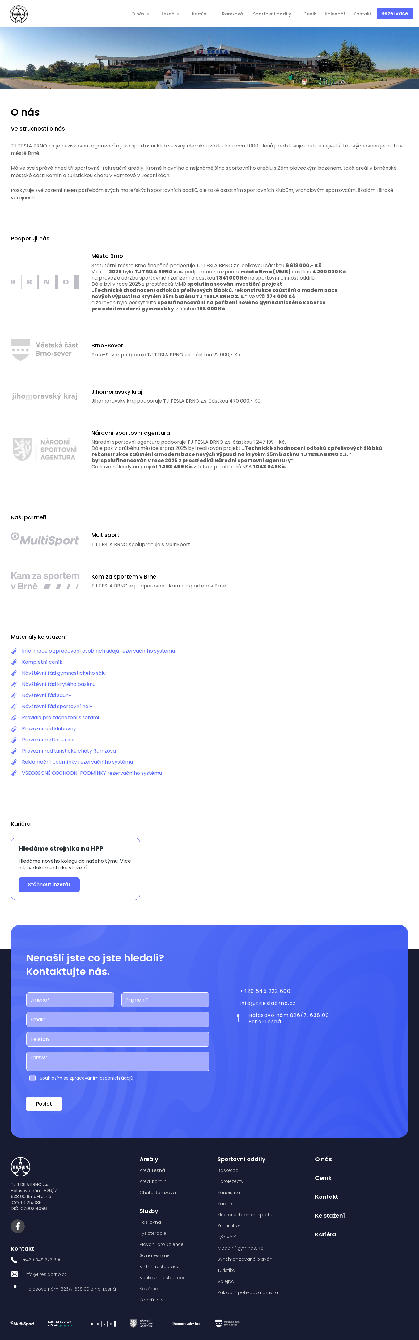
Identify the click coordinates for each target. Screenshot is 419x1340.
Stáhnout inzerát (49, 884)
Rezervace (394, 13)
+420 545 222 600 (265, 991)
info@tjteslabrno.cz (268, 1003)
